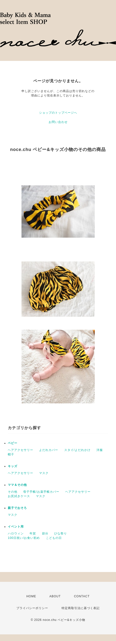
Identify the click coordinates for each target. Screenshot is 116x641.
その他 (12, 491)
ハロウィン (16, 533)
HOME (31, 596)
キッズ (12, 466)
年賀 (33, 533)
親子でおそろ (17, 508)
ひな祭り (60, 533)
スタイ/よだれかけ (77, 450)
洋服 (99, 450)
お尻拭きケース (19, 496)
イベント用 (16, 526)
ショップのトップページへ (58, 112)
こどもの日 (54, 538)
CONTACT (82, 596)
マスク (44, 473)
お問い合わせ (58, 122)
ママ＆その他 (17, 485)
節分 (45, 533)
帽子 (11, 454)
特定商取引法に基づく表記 (81, 608)
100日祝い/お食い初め (24, 538)
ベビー (12, 443)
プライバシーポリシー (32, 608)
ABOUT (55, 596)
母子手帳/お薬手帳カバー (41, 491)
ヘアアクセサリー (20, 450)
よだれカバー (48, 450)
